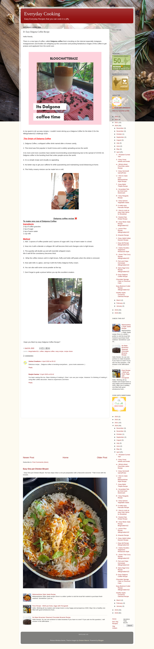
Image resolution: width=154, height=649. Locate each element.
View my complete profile (120, 111)
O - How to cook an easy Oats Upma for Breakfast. (122, 212)
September (120, 137)
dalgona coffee (50, 351)
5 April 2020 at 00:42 (47, 374)
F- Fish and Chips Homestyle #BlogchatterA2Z (122, 263)
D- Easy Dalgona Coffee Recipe (122, 275)
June (118, 146)
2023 (117, 116)
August (119, 140)
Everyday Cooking (42, 13)
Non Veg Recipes (115, 622)
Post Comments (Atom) (40, 462)
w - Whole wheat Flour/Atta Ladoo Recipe (122, 166)
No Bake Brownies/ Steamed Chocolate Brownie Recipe (51, 617)
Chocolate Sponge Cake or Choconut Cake (123, 281)
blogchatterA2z (33, 351)
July (118, 143)
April (118, 152)
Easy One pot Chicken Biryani (36, 469)
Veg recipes (114, 627)
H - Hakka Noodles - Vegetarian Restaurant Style (123, 249)
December (120, 128)
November (120, 131)
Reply (31, 367)
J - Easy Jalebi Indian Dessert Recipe (123, 239)
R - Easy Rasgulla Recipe (122, 196)
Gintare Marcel (84, 640)
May (118, 149)
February (119, 303)
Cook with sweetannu (122, 108)
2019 (117, 310)
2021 (117, 122)
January (119, 306)
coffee (42, 351)
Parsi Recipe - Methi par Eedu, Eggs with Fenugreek (50, 606)
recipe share (68, 351)
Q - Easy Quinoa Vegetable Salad (122, 201)
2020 (117, 125)
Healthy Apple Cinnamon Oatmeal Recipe (122, 294)
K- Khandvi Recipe (122, 235)
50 (117, 61)
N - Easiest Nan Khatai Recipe (121, 218)
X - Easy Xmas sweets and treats (123, 160)
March (118, 300)
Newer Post (28, 457)
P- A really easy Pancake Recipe (122, 206)
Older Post (102, 457)
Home (65, 457)
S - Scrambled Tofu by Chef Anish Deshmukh (122, 191)
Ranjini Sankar (34, 374)
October (119, 134)
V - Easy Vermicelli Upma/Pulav (122, 172)
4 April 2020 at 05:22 (48, 361)
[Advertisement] (65, 437)
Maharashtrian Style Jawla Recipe (44, 594)
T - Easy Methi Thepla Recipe (122, 185)
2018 (117, 313)
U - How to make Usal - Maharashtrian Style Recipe (122, 178)
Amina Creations (35, 361)
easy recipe (59, 351)
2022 (117, 119)
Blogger (101, 640)
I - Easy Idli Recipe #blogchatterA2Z (122, 244)
